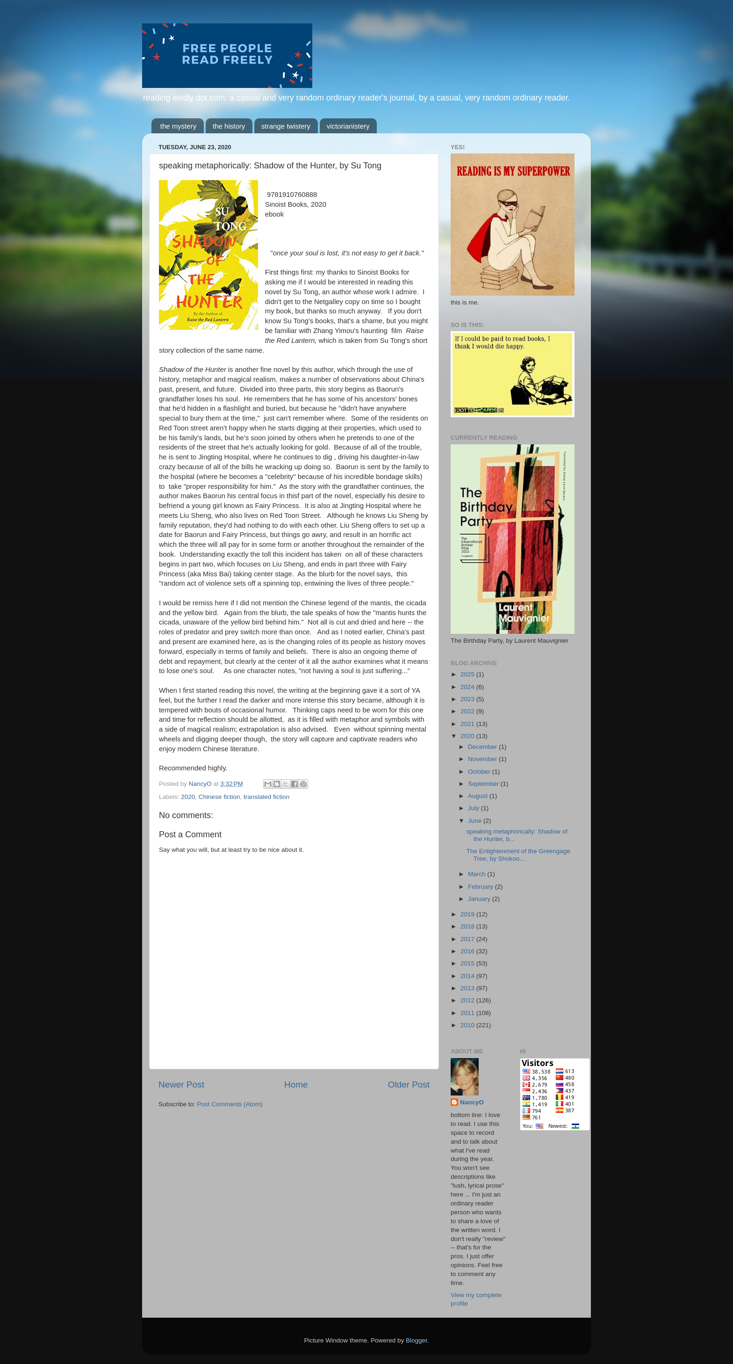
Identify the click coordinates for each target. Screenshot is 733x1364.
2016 (468, 951)
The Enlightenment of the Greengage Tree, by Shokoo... (518, 855)
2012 (468, 1000)
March (477, 874)
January (480, 898)
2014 (468, 975)
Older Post (409, 1084)
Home (296, 1084)
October (480, 771)
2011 (468, 1012)
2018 (468, 926)
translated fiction (266, 796)
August (478, 795)
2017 (468, 939)
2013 (468, 988)
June (475, 820)
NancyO (472, 1102)
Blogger (416, 1340)
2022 (468, 711)
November (483, 758)
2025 (468, 674)
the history (229, 126)
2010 (468, 1025)
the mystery (178, 126)
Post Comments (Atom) (230, 1104)
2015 (468, 963)
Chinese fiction (219, 796)
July (474, 808)
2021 (468, 723)
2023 (468, 699)
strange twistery (285, 126)
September (484, 783)
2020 (188, 796)
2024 (468, 686)
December (483, 746)
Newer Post (181, 1084)
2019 (468, 914)
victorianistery (348, 126)
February (481, 886)
